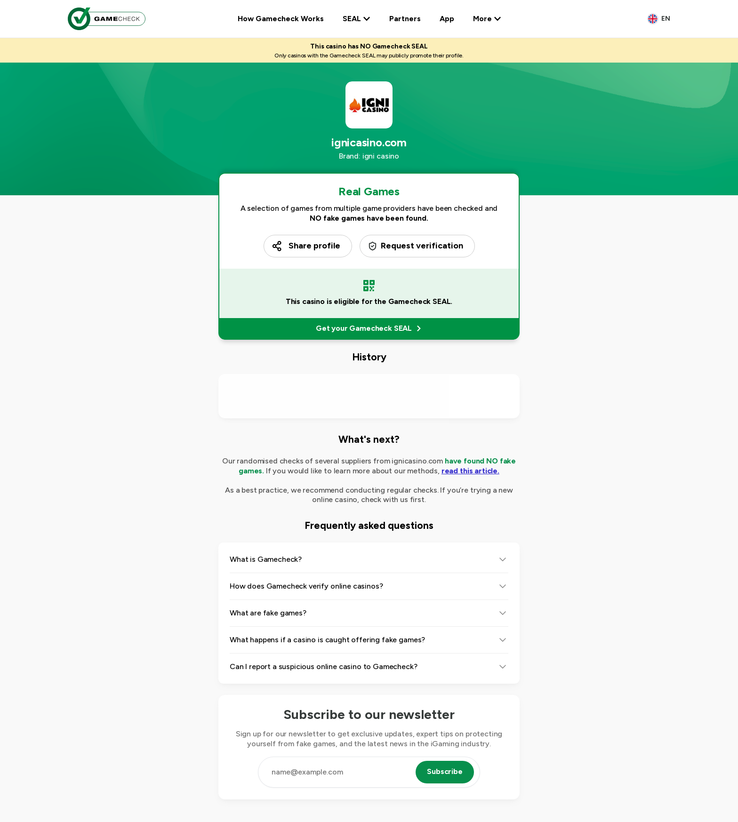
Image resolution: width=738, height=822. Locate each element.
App (447, 18)
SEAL (356, 18)
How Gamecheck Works (281, 18)
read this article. (470, 470)
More (487, 18)
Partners (405, 18)
